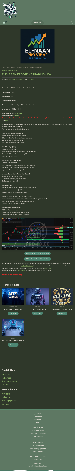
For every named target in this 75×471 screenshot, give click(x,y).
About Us (37, 414)
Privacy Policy (37, 459)
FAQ (38, 423)
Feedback (38, 417)
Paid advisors (38, 443)
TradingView (30, 79)
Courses (5, 385)
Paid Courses (38, 452)
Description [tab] (5, 88)
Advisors (6, 374)
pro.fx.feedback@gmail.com (37, 466)
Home (3, 67)
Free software (11, 67)
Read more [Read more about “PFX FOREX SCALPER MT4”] (37, 313)
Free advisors (38, 427)
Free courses (38, 436)
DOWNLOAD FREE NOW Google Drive (37, 259)
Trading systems (9, 381)
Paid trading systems (38, 449)
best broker (21, 270)
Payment (37, 420)
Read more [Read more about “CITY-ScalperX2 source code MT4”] (13, 345)
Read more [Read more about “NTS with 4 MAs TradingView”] (13, 313)
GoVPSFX (17, 115)
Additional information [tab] (18, 88)
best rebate (48, 268)
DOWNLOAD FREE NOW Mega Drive (37, 254)
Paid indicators (38, 446)
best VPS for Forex (27, 266)
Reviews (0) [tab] (30, 88)
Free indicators (38, 430)
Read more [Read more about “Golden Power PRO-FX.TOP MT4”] (61, 313)
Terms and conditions (37, 456)
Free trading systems (38, 433)
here (6, 120)
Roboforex (18, 113)
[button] (37, 22)
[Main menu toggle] (70, 10)
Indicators (6, 378)
